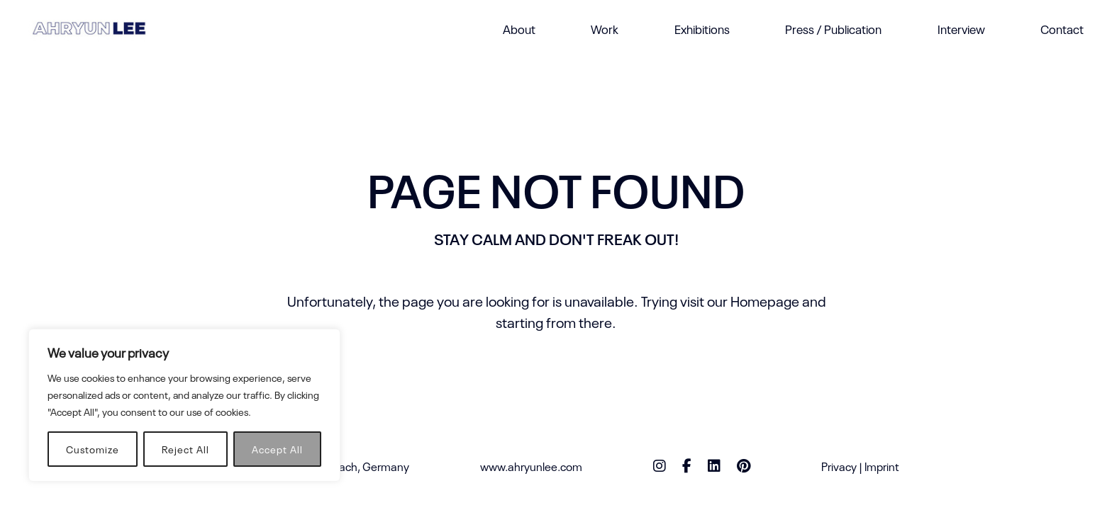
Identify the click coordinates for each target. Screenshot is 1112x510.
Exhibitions (702, 29)
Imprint (881, 466)
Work (604, 29)
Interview (961, 29)
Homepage (764, 300)
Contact (1062, 29)
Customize (92, 448)
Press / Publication (833, 29)
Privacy (839, 466)
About (519, 29)
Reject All (185, 448)
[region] (184, 405)
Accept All (277, 448)
